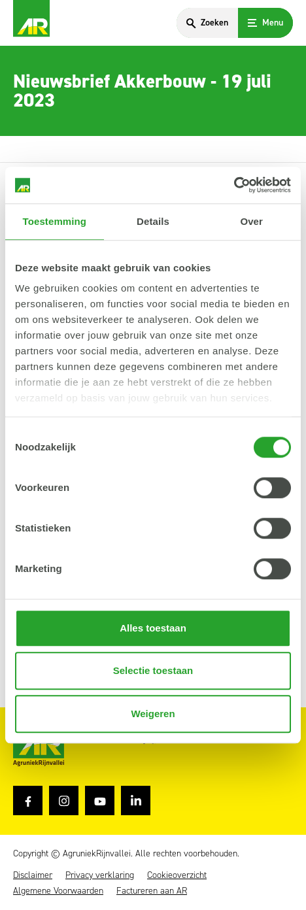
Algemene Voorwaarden (58, 891)
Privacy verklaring (99, 875)
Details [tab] (153, 221)
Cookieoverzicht (177, 875)
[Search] (207, 23)
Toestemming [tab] (55, 221)
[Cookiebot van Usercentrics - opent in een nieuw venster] (234, 185)
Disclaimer (32, 875)
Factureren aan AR (151, 891)
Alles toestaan (153, 627)
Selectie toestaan (153, 670)
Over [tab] (251, 221)
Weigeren (153, 713)
